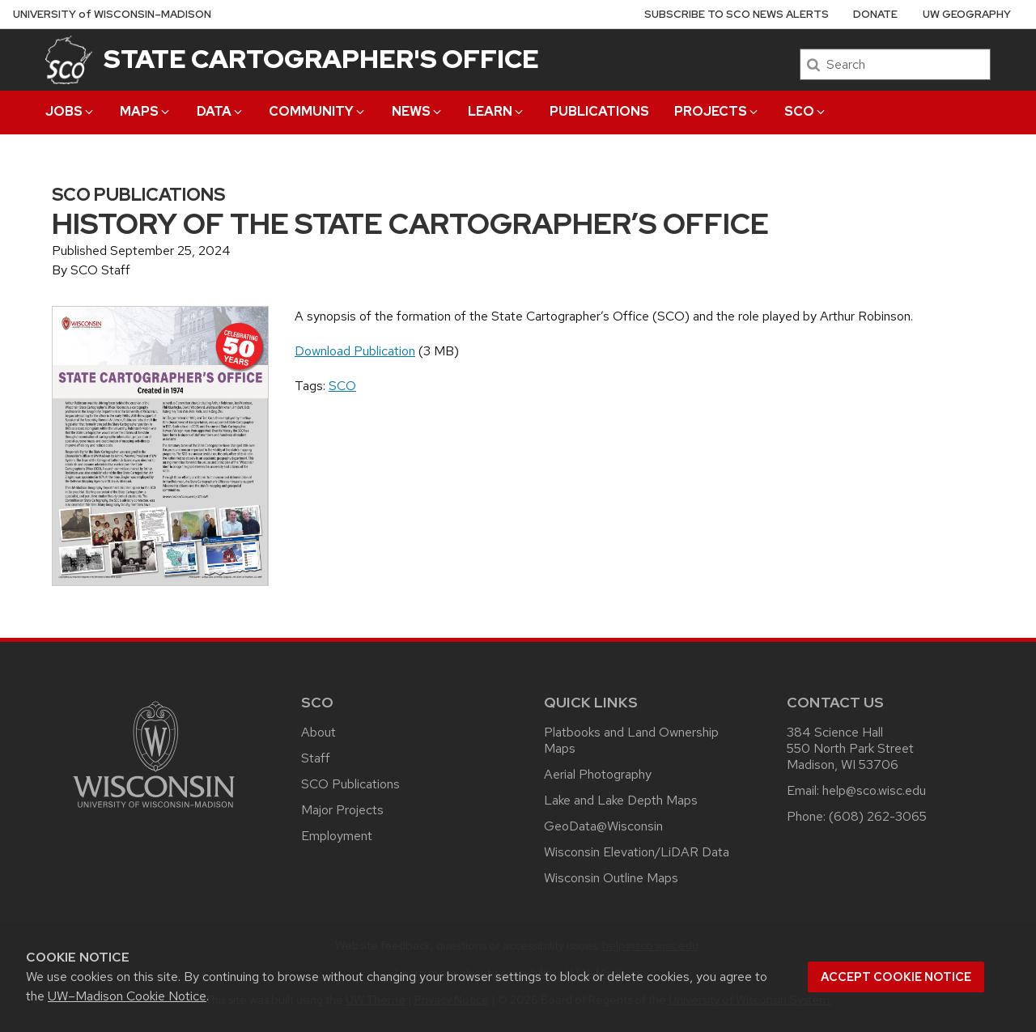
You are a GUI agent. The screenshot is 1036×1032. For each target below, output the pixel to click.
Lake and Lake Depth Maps (621, 800)
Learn (496, 111)
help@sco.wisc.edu (874, 790)
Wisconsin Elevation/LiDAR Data (636, 851)
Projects (717, 111)
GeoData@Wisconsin (603, 826)
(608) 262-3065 (878, 816)
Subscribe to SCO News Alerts (736, 14)
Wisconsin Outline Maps (611, 877)
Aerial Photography (598, 774)
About (318, 732)
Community (318, 111)
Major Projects (342, 809)
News (418, 111)
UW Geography (967, 14)
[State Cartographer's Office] (68, 59)
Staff (315, 758)
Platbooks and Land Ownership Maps (631, 740)
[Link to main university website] (154, 810)
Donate (875, 14)
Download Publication (355, 350)
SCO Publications (350, 783)
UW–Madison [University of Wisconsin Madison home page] (112, 14)
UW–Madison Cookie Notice (127, 995)
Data (220, 111)
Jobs (70, 111)
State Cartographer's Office (321, 58)
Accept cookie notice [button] (896, 977)
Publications (599, 111)
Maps (146, 111)
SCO (805, 111)
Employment (336, 835)
